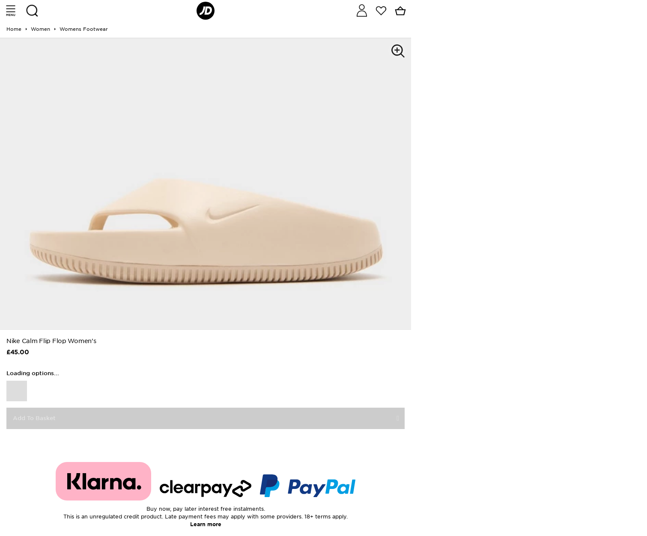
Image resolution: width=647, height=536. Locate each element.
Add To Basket (34, 418)
